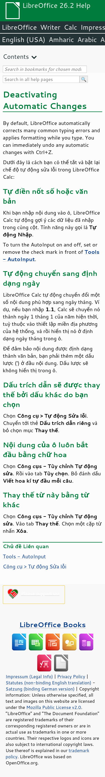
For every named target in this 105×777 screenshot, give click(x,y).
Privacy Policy (71, 676)
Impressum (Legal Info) (29, 676)
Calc (70, 27)
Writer (50, 27)
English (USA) (23, 39)
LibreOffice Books (52, 624)
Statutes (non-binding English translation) (48, 683)
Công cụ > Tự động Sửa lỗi (34, 566)
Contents (16, 56)
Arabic (87, 39)
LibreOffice (19, 27)
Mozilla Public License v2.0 (53, 707)
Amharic (61, 39)
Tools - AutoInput (24, 556)
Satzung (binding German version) (40, 689)
